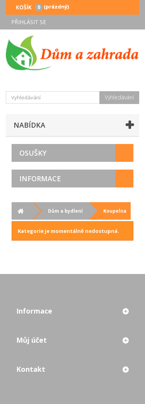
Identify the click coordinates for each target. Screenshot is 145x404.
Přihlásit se (28, 22)
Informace (40, 178)
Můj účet (31, 340)
